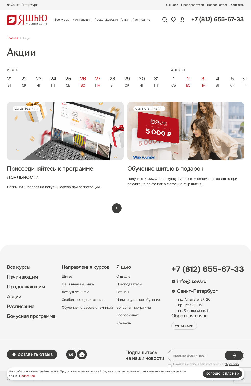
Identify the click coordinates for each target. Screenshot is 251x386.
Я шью (123, 267)
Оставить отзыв (32, 354)
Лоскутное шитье (75, 292)
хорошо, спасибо (222, 374)
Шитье (67, 276)
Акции (125, 19)
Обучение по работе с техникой (87, 307)
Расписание (141, 19)
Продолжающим (106, 19)
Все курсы (61, 19)
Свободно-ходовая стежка (83, 299)
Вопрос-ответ (217, 5)
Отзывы (122, 292)
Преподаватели (192, 5)
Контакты (237, 5)
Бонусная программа (31, 316)
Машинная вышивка (78, 284)
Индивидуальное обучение (138, 299)
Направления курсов (86, 267)
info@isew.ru (188, 281)
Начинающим (81, 19)
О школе (172, 5)
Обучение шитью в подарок (165, 168)
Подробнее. (27, 376)
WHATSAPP (184, 326)
